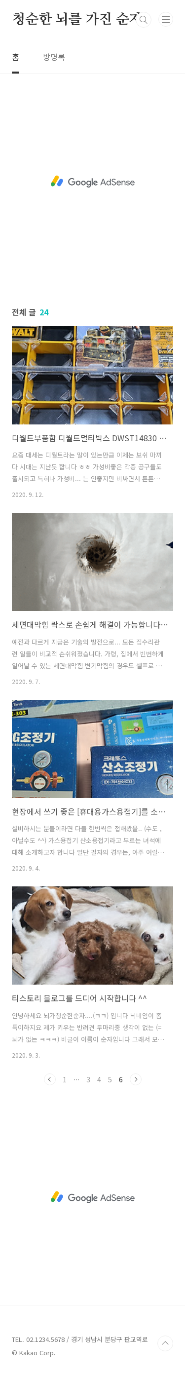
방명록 (54, 57)
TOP (165, 1343)
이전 (50, 1079)
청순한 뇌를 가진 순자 (77, 20)
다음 (136, 1079)
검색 (143, 19)
